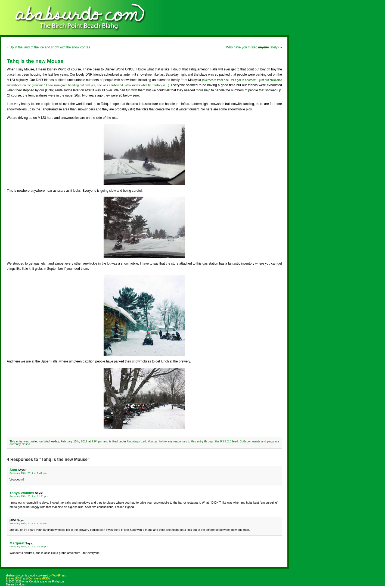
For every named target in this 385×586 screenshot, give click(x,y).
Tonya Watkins (22, 493)
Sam (13, 470)
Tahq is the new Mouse (35, 61)
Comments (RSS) (38, 578)
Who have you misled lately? (252, 47)
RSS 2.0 (225, 441)
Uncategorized (136, 441)
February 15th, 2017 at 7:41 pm (28, 473)
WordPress (59, 575)
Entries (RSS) (14, 578)
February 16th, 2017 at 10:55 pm (29, 546)
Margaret (17, 543)
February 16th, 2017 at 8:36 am (28, 523)
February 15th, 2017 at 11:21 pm (29, 496)
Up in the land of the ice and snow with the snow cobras (50, 47)
